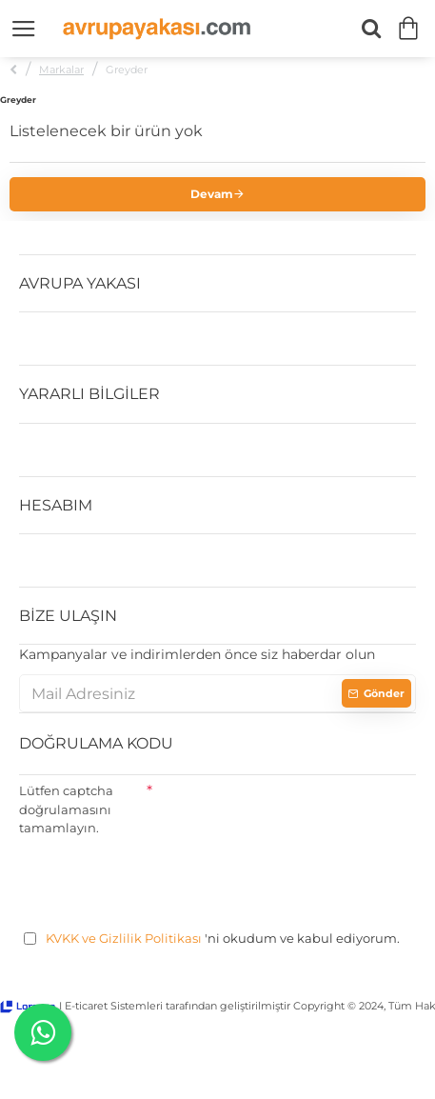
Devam (211, 194)
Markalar (61, 69)
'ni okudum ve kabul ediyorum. (212, 939)
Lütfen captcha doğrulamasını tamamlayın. (66, 809)
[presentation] (163, 880)
